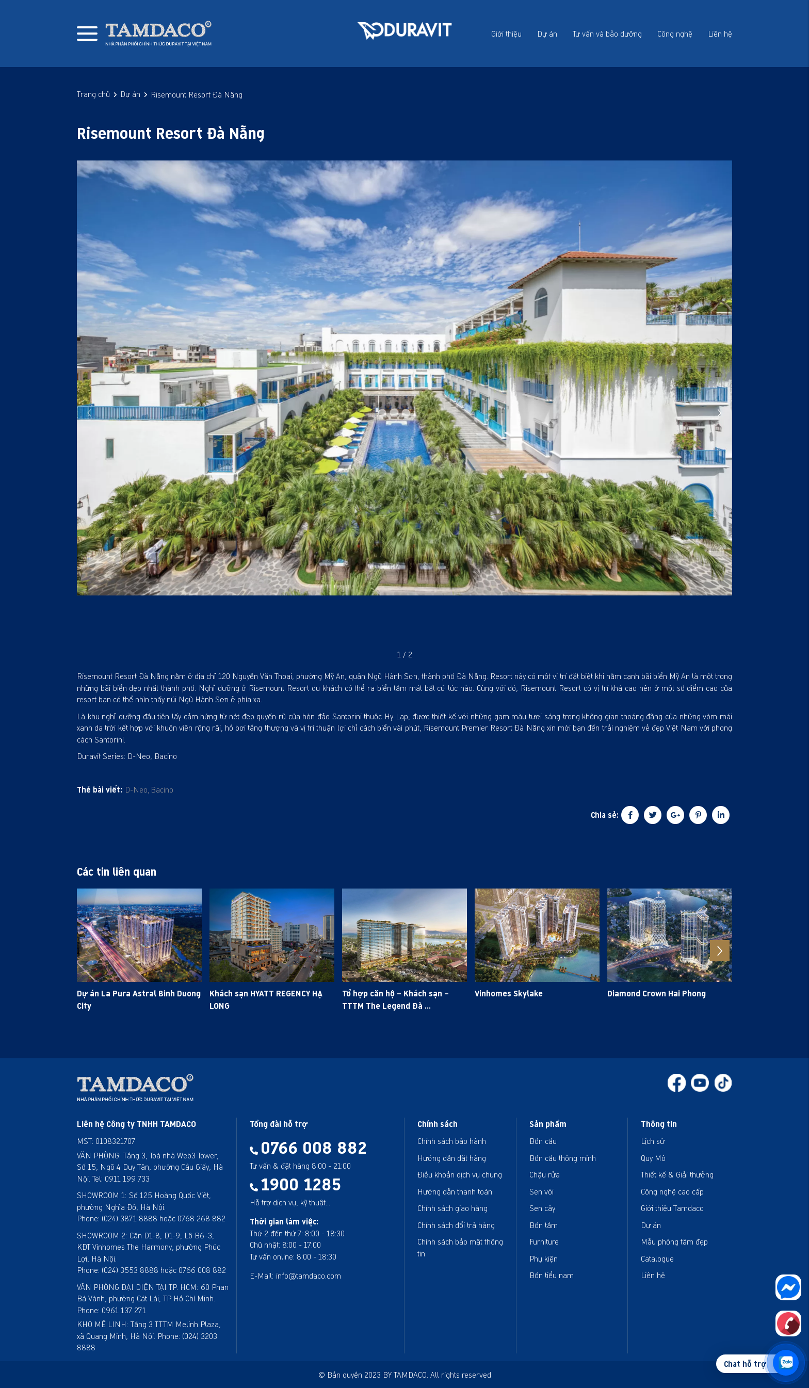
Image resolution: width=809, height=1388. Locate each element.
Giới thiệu (506, 33)
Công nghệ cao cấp (672, 1191)
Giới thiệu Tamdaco (672, 1208)
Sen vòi (541, 1191)
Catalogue (657, 1258)
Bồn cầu (543, 1140)
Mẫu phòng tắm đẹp (674, 1241)
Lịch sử (653, 1140)
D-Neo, (137, 789)
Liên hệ (720, 33)
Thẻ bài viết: (99, 789)
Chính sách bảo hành (451, 1140)
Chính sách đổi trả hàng (456, 1225)
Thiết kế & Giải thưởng (677, 1174)
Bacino (162, 789)
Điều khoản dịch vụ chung (459, 1174)
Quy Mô (653, 1158)
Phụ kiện (543, 1258)
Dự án (547, 33)
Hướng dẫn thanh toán (454, 1191)
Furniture (544, 1241)
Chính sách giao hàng (452, 1208)
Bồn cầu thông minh (562, 1158)
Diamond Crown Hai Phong (656, 993)
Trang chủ (93, 94)
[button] (720, 413)
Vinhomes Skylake (509, 993)
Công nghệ (674, 33)
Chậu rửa (544, 1174)
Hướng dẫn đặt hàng (451, 1158)
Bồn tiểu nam (551, 1275)
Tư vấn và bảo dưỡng (607, 33)
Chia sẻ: (605, 814)
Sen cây (542, 1208)
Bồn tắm (543, 1225)
